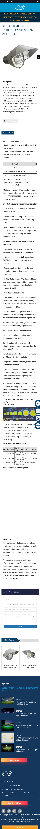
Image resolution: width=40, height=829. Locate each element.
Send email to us (11, 121)
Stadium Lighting (27, 14)
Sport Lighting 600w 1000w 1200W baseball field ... (29, 666)
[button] (38, 57)
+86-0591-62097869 (15, 786)
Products (14, 14)
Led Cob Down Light (26, 821)
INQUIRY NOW (14, 803)
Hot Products (35, 815)
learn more (14, 760)
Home (6, 14)
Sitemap (20, 817)
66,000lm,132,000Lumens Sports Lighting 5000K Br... (10, 666)
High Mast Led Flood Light (24, 819)
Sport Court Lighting (8, 819)
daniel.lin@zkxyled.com (16, 789)
